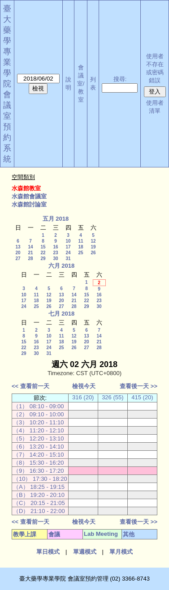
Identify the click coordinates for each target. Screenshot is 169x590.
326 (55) (112, 397)
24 (67, 252)
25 (80, 252)
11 (80, 241)
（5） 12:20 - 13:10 (38, 438)
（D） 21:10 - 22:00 (39, 511)
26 (93, 252)
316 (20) (83, 397)
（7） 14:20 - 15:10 (38, 454)
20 (17, 252)
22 (42, 252)
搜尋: (120, 79)
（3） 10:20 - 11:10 (38, 422)
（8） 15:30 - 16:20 (38, 462)
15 (42, 246)
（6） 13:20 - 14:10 (38, 446)
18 (80, 246)
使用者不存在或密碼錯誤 (155, 68)
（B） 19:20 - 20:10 (39, 495)
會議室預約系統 (7, 126)
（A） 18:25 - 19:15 (39, 486)
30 (55, 258)
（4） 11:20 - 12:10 (38, 430)
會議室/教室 (81, 83)
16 (55, 246)
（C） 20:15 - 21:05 (39, 503)
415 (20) (142, 397)
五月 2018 (56, 218)
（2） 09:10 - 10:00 (38, 414)
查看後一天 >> (138, 386)
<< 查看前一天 (30, 386)
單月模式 (121, 551)
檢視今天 (83, 386)
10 (67, 241)
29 (42, 258)
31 (67, 258)
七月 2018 (61, 313)
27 (17, 258)
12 (93, 241)
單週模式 (84, 551)
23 (55, 252)
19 (93, 246)
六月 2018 (61, 265)
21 (30, 252)
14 (30, 246)
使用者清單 (155, 106)
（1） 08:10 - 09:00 (38, 406)
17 (67, 246)
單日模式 (48, 551)
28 (30, 258)
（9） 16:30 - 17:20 (38, 470)
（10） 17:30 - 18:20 (40, 478)
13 (17, 246)
